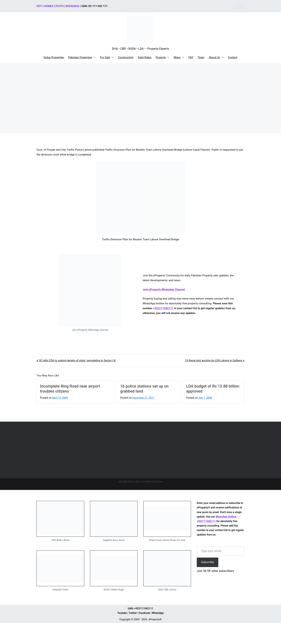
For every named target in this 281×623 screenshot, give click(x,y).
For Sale (106, 57)
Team (201, 57)
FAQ (190, 57)
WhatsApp (158, 613)
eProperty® (155, 619)
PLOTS (60, 6)
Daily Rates (144, 57)
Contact (232, 57)
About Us (216, 57)
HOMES (48, 6)
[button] (94, 57)
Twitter (133, 613)
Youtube (122, 613)
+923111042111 (163, 308)
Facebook (144, 613)
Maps (179, 57)
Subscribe (207, 562)
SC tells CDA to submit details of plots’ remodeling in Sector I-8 (77, 360)
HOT (39, 6)
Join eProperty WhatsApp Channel (164, 289)
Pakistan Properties (82, 57)
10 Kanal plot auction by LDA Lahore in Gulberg (213, 360)
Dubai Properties (54, 57)
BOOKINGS (72, 6)
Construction (126, 57)
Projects (162, 57)
